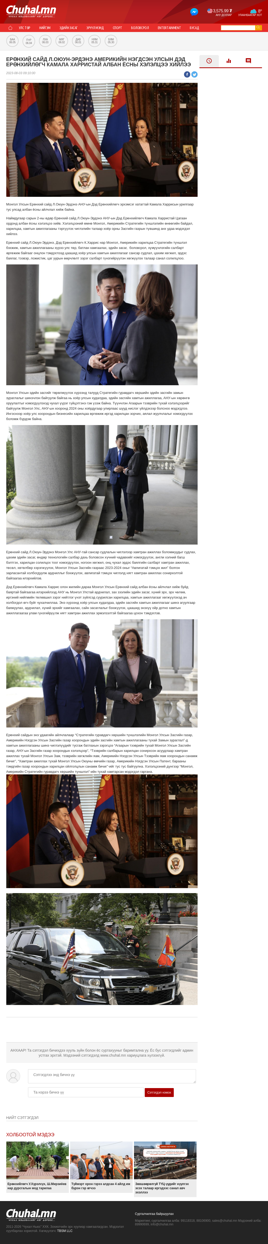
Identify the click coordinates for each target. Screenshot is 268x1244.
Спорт (117, 28)
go (258, 27)
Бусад (194, 28)
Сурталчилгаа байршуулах (154, 1214)
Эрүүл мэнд (95, 28)
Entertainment (169, 28)
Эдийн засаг (68, 28)
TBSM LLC (64, 1231)
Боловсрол (140, 28)
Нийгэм (45, 28)
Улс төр (25, 28)
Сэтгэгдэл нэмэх (159, 1092)
